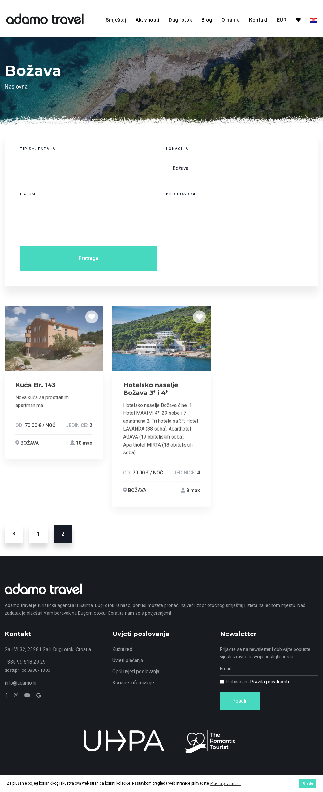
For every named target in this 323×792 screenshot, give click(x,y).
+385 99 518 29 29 (25, 662)
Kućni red (122, 649)
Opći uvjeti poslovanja (135, 671)
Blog (207, 20)
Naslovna (16, 86)
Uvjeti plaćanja (127, 660)
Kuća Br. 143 (35, 386)
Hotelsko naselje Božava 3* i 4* (150, 390)
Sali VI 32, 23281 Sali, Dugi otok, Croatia (48, 649)
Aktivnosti (147, 20)
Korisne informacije (133, 683)
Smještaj (116, 20)
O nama (231, 20)
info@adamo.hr (21, 683)
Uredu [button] (308, 783)
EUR (281, 20)
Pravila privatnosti (269, 682)
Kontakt (258, 20)
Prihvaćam (257, 682)
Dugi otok (180, 20)
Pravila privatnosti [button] (225, 783)
